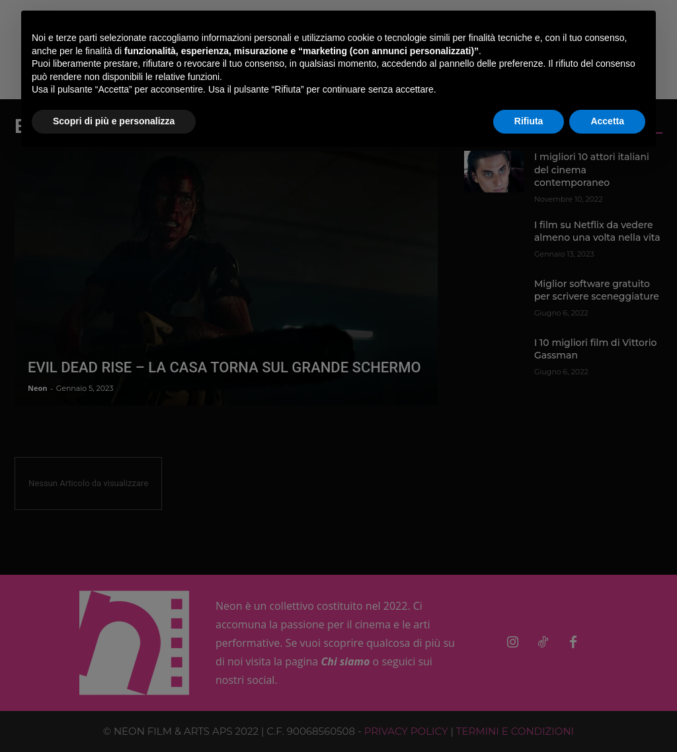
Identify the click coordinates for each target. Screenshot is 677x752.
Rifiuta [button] (528, 121)
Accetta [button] (607, 121)
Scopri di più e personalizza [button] (114, 121)
